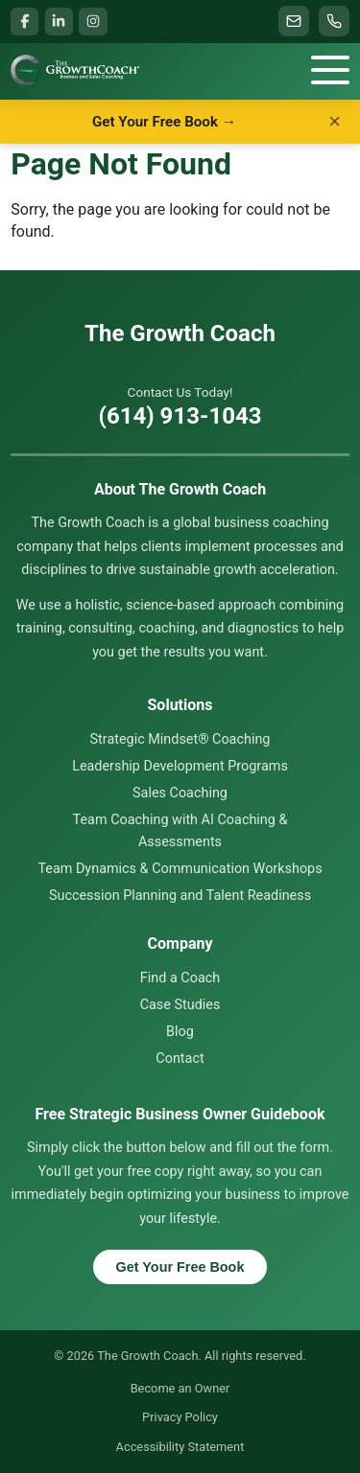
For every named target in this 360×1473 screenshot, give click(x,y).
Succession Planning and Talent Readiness (180, 895)
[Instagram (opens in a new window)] (93, 21)
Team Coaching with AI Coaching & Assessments (180, 830)
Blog (180, 1032)
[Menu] (330, 70)
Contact (180, 1058)
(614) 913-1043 (180, 416)
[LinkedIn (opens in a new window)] (59, 21)
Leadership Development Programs (180, 766)
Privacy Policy (180, 1417)
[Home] (74, 70)
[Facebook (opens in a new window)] (24, 21)
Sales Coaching (180, 793)
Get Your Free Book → (164, 121)
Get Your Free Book (180, 1267)
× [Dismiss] (334, 121)
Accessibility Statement (180, 1446)
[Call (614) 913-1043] (334, 21)
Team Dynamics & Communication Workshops (179, 869)
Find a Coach (180, 978)
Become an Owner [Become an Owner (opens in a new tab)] (180, 1388)
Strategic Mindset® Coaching (180, 739)
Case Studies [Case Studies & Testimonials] (180, 1005)
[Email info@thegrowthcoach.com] (293, 21)
